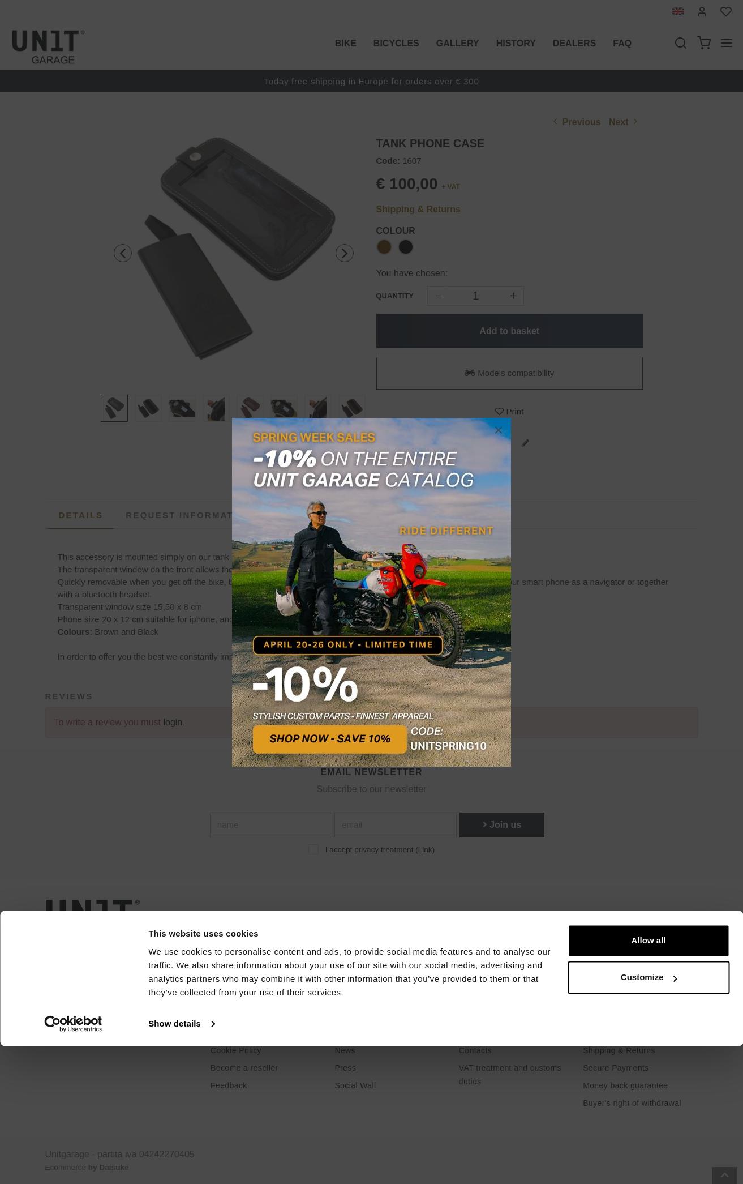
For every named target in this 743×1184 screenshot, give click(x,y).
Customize (649, 1115)
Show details (174, 1161)
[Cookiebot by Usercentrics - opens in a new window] (73, 1161)
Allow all (649, 1078)
